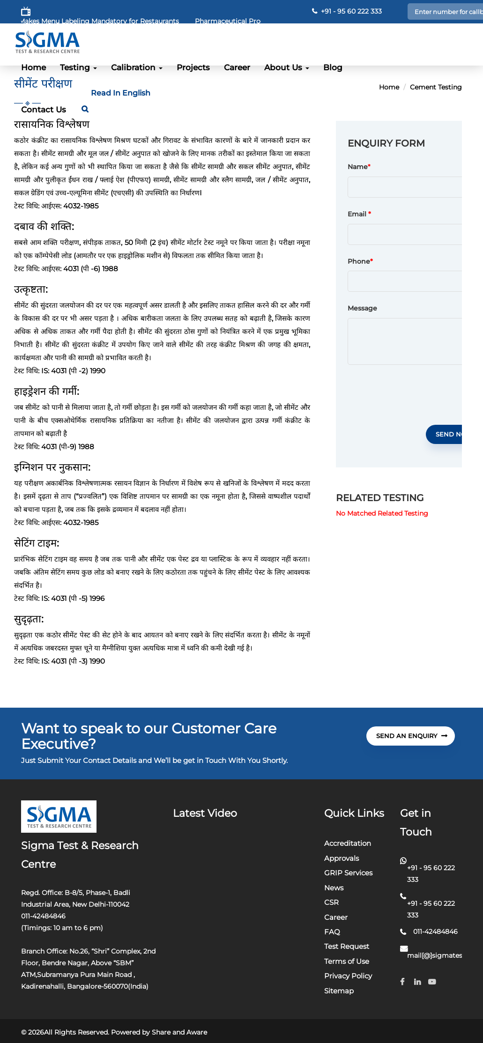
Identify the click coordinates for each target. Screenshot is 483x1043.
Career (237, 67)
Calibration (137, 67)
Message (362, 308)
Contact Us (43, 109)
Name (358, 167)
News (333, 887)
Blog (332, 67)
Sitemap (339, 990)
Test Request (346, 946)
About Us (286, 67)
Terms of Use (346, 961)
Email (359, 214)
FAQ (332, 931)
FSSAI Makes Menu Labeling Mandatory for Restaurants (101, 21)
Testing (78, 67)
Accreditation (347, 843)
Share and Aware (179, 1032)
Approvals (341, 858)
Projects (193, 67)
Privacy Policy (348, 975)
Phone (360, 261)
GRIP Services (348, 872)
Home (33, 67)
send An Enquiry (411, 736)
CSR (331, 902)
